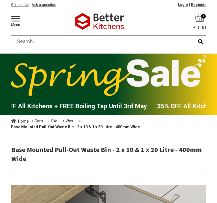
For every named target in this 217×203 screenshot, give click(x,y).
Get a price (20, 4)
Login (183, 4)
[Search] (200, 41)
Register (198, 4)
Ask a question (44, 4)
